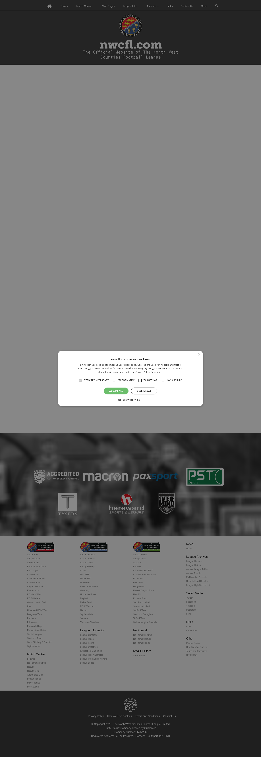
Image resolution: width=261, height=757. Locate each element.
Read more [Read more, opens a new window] (157, 372)
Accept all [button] (116, 390)
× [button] (199, 354)
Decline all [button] (144, 390)
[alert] (130, 378)
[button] (130, 400)
